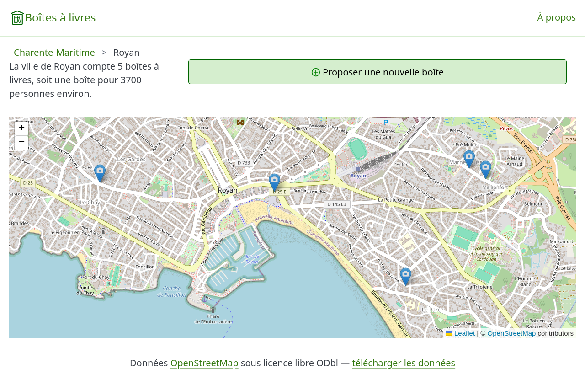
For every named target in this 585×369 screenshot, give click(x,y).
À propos (556, 17)
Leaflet (460, 333)
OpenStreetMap (512, 333)
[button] (405, 276)
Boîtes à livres (60, 17)
